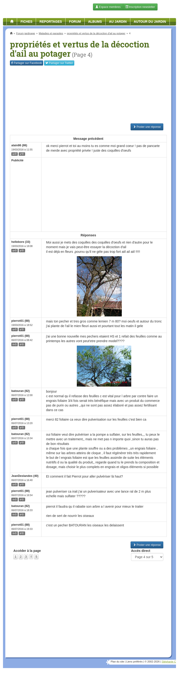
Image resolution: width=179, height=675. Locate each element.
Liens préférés (134, 661)
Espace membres (108, 7)
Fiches (26, 21)
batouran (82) (20, 391)
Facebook (26, 63)
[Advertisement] (88, 94)
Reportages (50, 21)
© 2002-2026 (152, 661)
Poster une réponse (147, 126)
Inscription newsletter (140, 7)
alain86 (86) (19, 145)
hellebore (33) (20, 242)
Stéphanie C (169, 661)
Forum (75, 21)
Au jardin (118, 21)
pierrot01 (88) (20, 320)
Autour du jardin (150, 21)
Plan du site (117, 661)
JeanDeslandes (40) (25, 476)
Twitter (59, 63)
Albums (95, 21)
